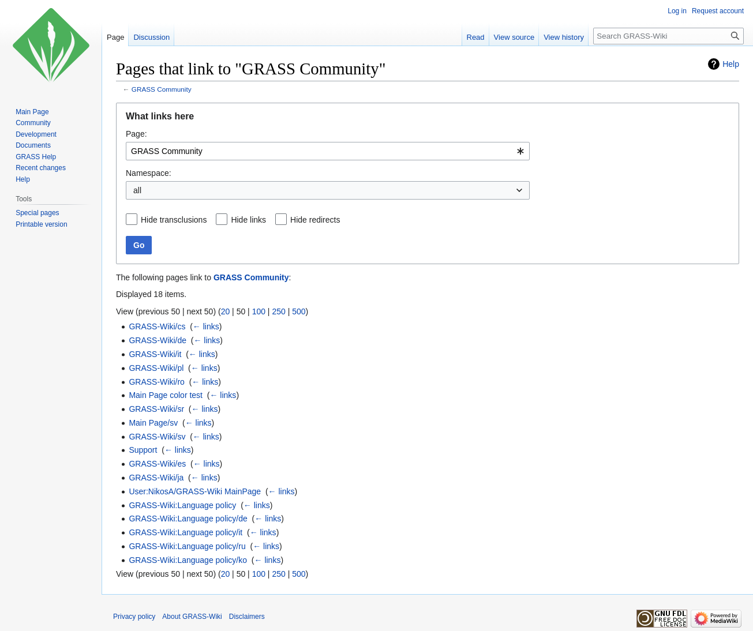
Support (143, 450)
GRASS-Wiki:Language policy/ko (188, 560)
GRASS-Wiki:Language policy (182, 505)
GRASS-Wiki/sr (156, 409)
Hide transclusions (174, 219)
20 (225, 311)
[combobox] (328, 151)
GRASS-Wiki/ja (156, 477)
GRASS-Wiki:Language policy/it (185, 532)
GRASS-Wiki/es (157, 463)
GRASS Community (162, 89)
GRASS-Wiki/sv (157, 436)
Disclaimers (247, 617)
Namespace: (148, 173)
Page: (136, 133)
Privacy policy (134, 617)
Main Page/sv (153, 422)
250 (278, 311)
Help (730, 64)
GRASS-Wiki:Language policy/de (188, 518)
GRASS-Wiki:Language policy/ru (187, 546)
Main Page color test (166, 395)
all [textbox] (137, 190)
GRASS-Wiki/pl (156, 368)
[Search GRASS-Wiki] (668, 36)
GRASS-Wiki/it (155, 354)
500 (298, 311)
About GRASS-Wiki (192, 617)
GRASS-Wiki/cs (157, 326)
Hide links (248, 219)
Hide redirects (315, 219)
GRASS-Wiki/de (157, 340)
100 (258, 311)
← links (206, 326)
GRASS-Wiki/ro (156, 381)
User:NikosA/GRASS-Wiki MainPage (195, 491)
